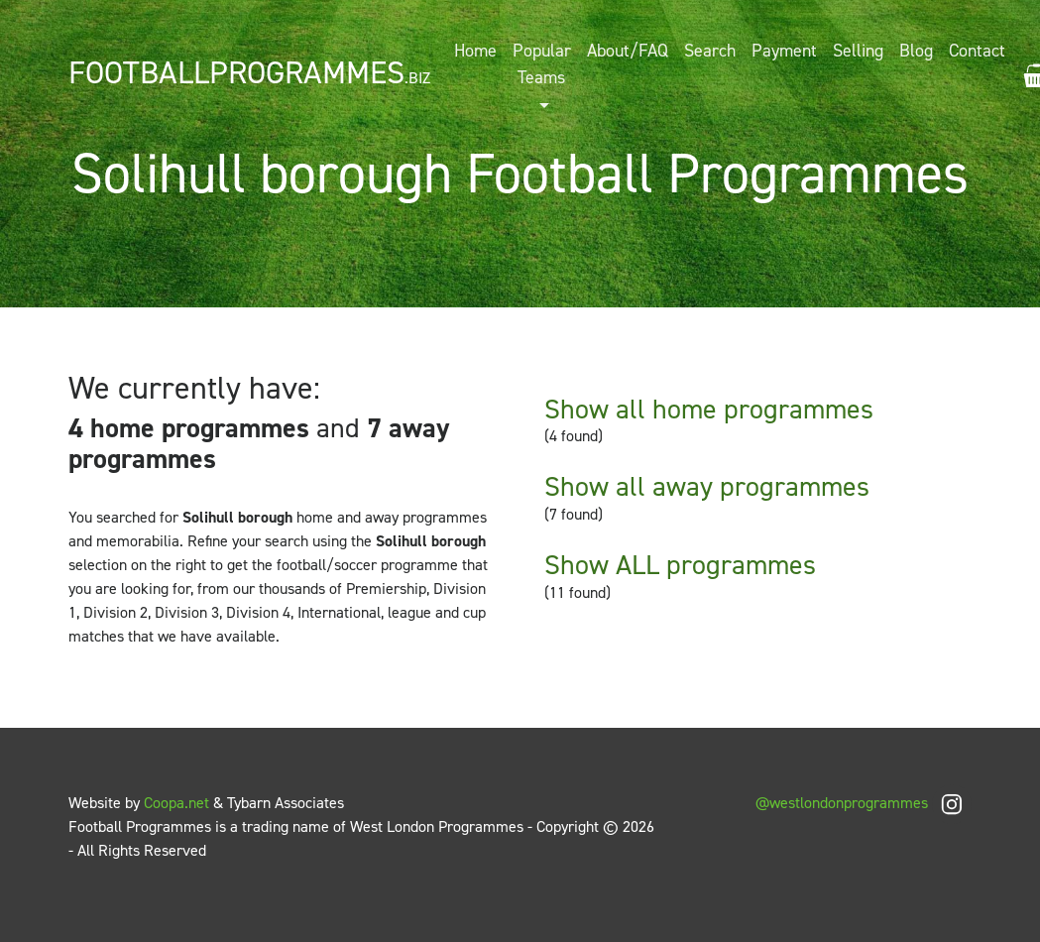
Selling (858, 50)
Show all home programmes (708, 409)
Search (710, 50)
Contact (977, 50)
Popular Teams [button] (542, 64)
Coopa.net (176, 802)
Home (475, 50)
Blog (916, 50)
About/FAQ (627, 50)
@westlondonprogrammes (863, 802)
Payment (784, 50)
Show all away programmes (706, 486)
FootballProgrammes (249, 72)
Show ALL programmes (680, 564)
